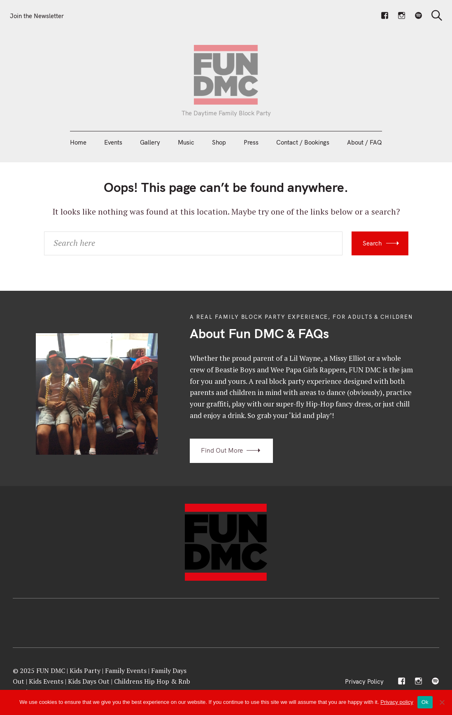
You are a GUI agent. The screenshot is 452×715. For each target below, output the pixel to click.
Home (78, 142)
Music (186, 142)
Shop (219, 142)
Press (251, 142)
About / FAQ (364, 142)
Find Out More (222, 450)
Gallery (150, 142)
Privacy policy (396, 702)
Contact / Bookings (302, 142)
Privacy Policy (364, 681)
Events (113, 142)
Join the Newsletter (37, 16)
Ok (425, 702)
